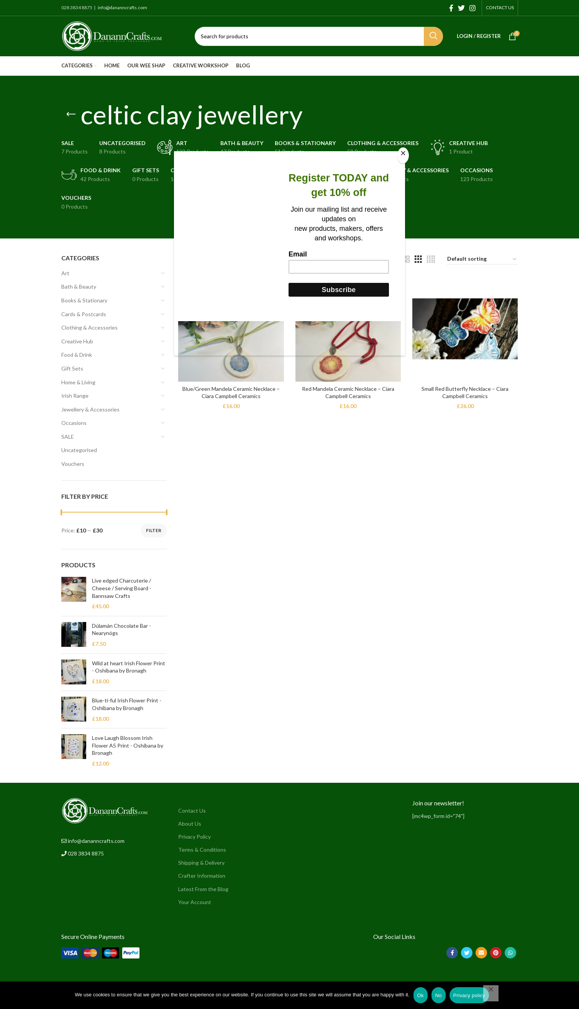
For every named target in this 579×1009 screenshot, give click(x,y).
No (438, 995)
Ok (420, 995)
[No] (491, 993)
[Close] (403, 155)
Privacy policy (469, 995)
